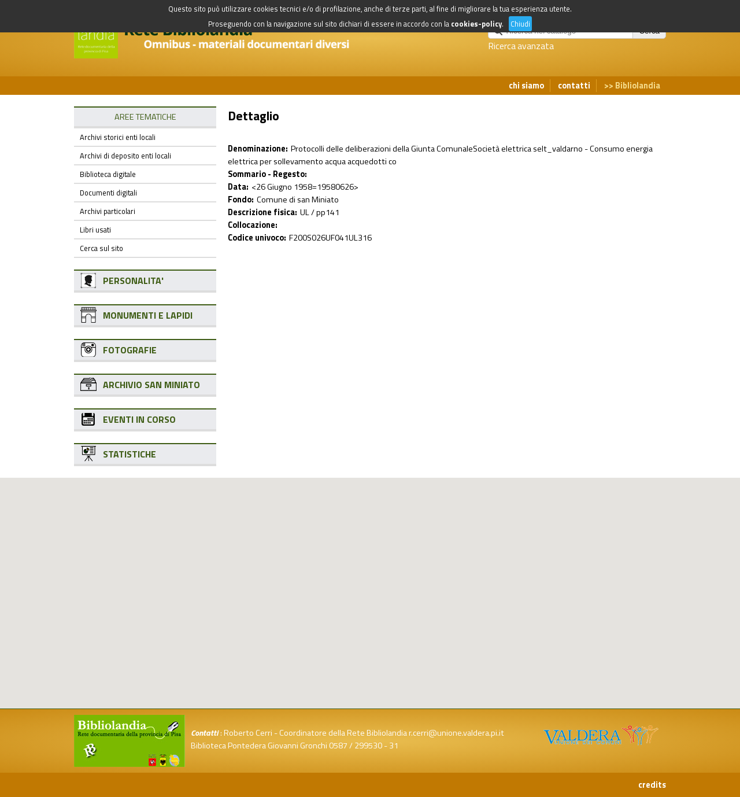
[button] (379, 537)
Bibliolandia (637, 85)
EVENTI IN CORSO (139, 419)
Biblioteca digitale (108, 174)
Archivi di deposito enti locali (125, 155)
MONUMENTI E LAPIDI (148, 315)
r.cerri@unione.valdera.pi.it (456, 732)
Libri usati (95, 229)
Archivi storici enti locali (118, 137)
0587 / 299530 (355, 745)
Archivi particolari (107, 211)
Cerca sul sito (101, 248)
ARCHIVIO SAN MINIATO (151, 385)
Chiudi (520, 23)
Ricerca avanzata (521, 46)
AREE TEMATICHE (145, 116)
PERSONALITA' (133, 280)
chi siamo (526, 85)
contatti (574, 85)
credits (652, 784)
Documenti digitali (108, 192)
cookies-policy (476, 23)
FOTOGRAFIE (130, 350)
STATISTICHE (129, 454)
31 (393, 745)
